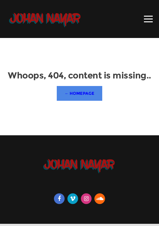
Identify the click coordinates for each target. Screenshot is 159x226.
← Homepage (79, 93)
